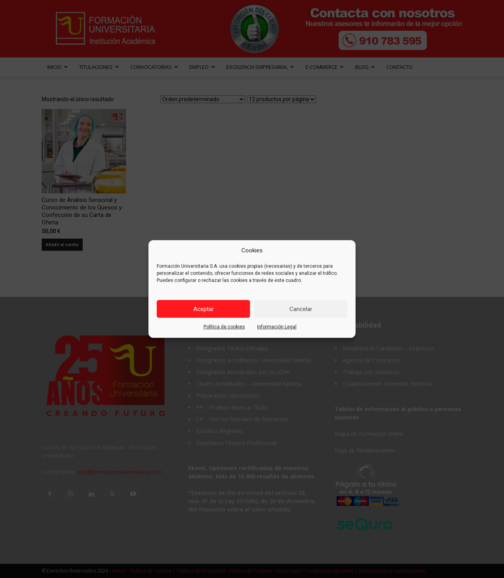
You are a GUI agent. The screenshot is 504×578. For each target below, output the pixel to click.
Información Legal (276, 327)
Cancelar (300, 309)
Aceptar (203, 309)
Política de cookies (224, 327)
